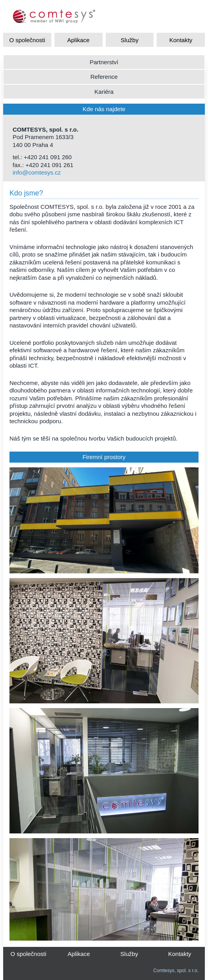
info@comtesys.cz (37, 172)
